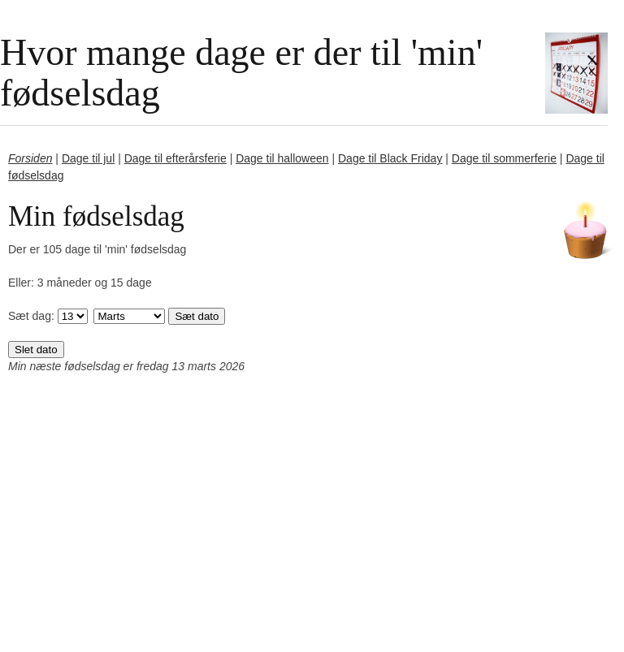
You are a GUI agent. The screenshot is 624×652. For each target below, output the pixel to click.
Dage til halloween (282, 158)
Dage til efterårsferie (175, 158)
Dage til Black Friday (390, 158)
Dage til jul (88, 158)
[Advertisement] (312, 533)
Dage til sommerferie (504, 158)
